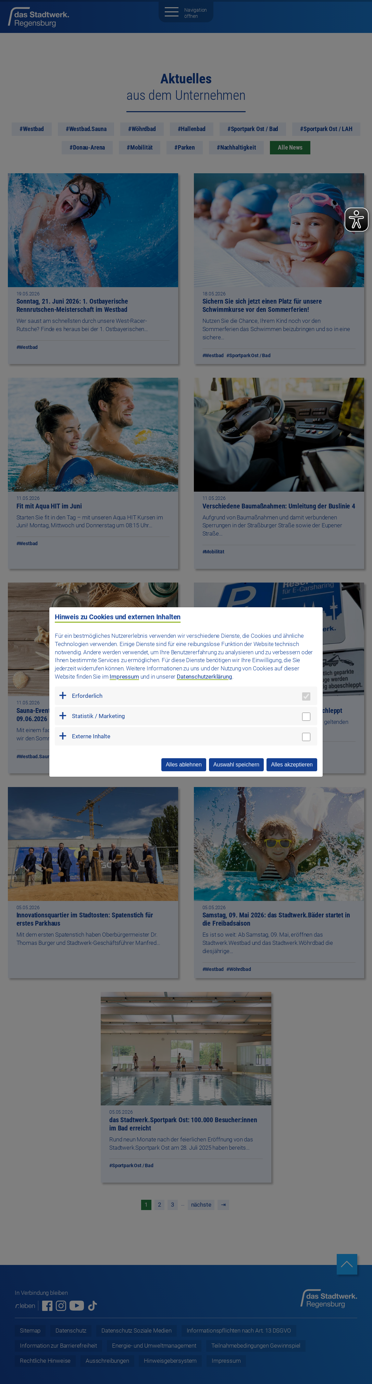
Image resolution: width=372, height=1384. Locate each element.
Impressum (124, 676)
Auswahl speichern (236, 764)
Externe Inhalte (91, 736)
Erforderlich (87, 695)
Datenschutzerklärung (204, 676)
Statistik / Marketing (98, 716)
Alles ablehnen (184, 764)
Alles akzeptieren (292, 764)
